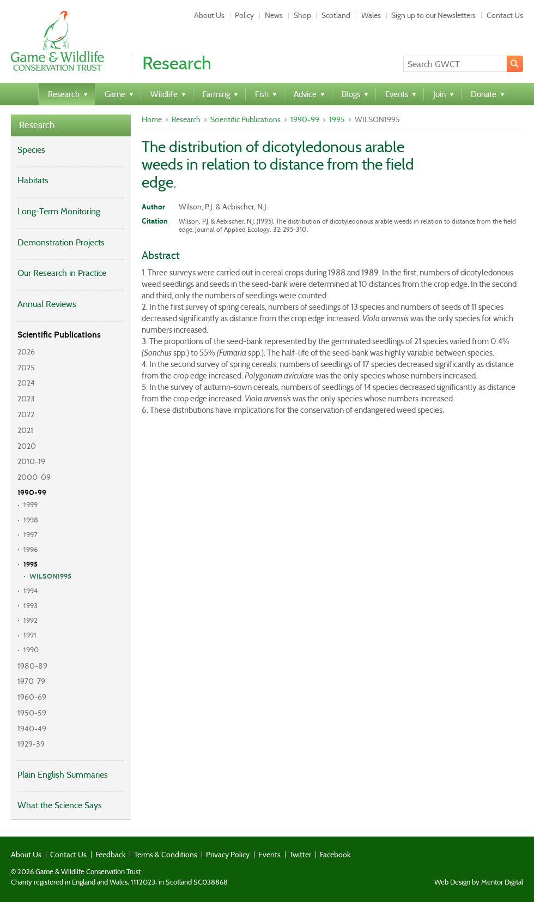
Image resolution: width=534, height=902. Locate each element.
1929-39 (31, 744)
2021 (25, 430)
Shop (302, 15)
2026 (26, 352)
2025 (26, 367)
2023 (26, 399)
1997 (30, 534)
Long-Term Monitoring (58, 211)
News (274, 15)
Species (31, 150)
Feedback (110, 854)
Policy (244, 15)
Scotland (335, 15)
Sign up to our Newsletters (433, 15)
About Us (209, 15)
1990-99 (31, 492)
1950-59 (31, 713)
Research (36, 125)
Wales (371, 15)
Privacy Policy (228, 854)
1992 (30, 620)
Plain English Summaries (62, 774)
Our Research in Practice (61, 273)
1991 (30, 635)
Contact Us (505, 15)
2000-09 (34, 477)
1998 (30, 520)
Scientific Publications (59, 334)
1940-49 (31, 728)
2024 (26, 383)
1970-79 (31, 681)
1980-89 (32, 666)
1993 (30, 605)
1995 (30, 564)
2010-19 (31, 461)
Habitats (32, 180)
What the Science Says (59, 805)
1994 (30, 591)
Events (269, 854)
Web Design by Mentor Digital (478, 882)
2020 (26, 446)
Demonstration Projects (61, 242)
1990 (31, 649)
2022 (25, 414)
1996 (30, 549)
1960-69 (31, 697)
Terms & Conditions (165, 854)
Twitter (300, 854)
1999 (30, 504)
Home (152, 119)
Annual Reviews (46, 304)
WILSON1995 (50, 576)
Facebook (335, 854)
